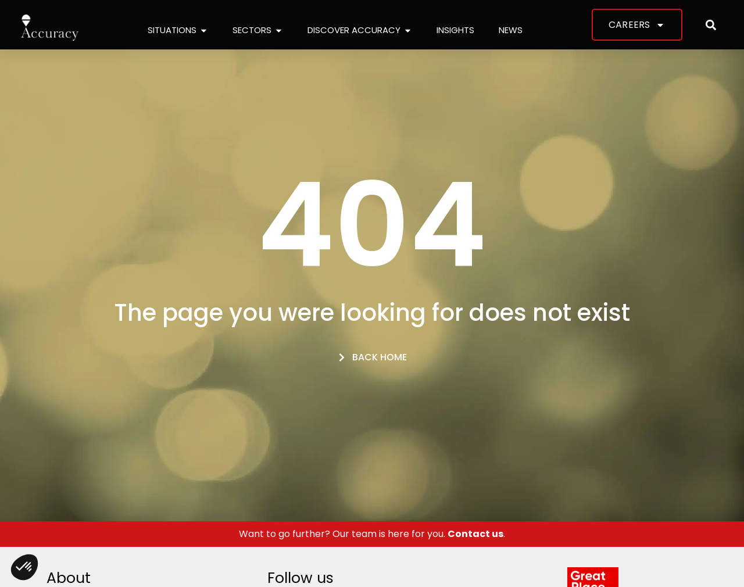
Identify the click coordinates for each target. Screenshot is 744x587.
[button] (711, 24)
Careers (637, 25)
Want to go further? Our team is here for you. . (372, 534)
